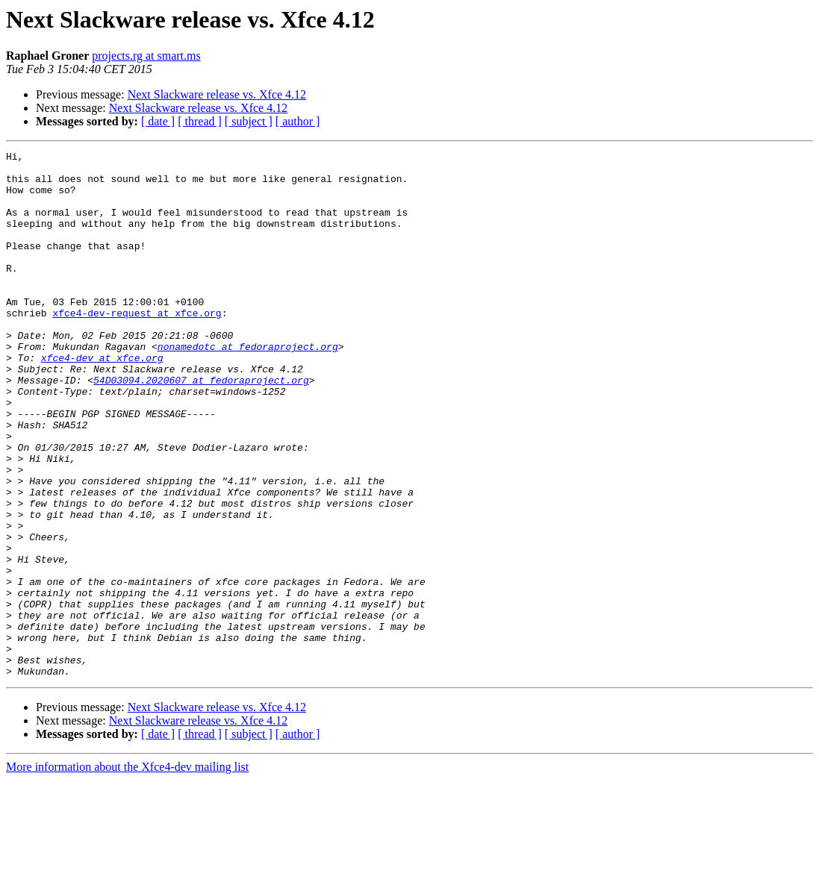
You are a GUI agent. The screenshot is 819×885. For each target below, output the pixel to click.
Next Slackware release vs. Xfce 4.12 (217, 94)
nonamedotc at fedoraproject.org (248, 386)
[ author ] (297, 121)
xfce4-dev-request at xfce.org (136, 346)
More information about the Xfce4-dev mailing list (127, 872)
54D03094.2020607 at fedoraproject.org (201, 427)
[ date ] (158, 121)
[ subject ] (249, 121)
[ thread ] (200, 121)
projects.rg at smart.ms (146, 55)
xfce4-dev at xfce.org (102, 400)
